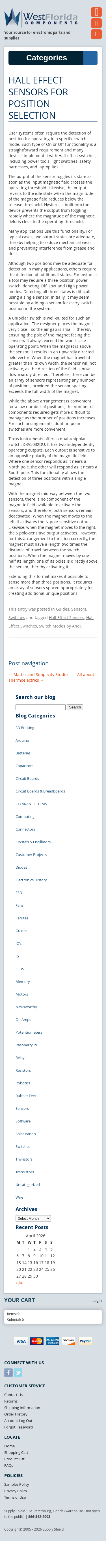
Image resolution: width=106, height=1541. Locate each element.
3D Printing (25, 727)
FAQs (8, 1465)
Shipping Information (22, 1407)
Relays (21, 1057)
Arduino (22, 740)
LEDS (20, 968)
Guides (62, 609)
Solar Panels (26, 1133)
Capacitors (24, 765)
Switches (16, 617)
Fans (19, 905)
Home (9, 1445)
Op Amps (23, 1019)
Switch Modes (52, 626)
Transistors (25, 1171)
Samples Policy (16, 1484)
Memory (23, 981)
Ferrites (22, 918)
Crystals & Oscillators (33, 841)
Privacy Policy (15, 1490)
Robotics (23, 1083)
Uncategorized (28, 1184)
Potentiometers (29, 1032)
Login (97, 1300)
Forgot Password (18, 1427)
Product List (14, 1458)
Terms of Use (15, 1497)
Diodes (21, 867)
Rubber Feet (26, 1095)
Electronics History (31, 879)
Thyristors (24, 1159)
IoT (18, 956)
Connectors (25, 829)
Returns (11, 1401)
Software (23, 1121)
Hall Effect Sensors (66, 617)
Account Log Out (18, 1420)
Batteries (23, 753)
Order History (15, 1414)
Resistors (23, 1070)
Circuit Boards (27, 778)
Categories (62, 58)
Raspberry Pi (26, 1044)
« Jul (19, 1282)
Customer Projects (31, 854)
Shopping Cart (16, 1452)
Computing (25, 816)
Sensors (78, 609)
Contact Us (13, 1394)
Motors (22, 994)
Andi (76, 626)
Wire (19, 1197)
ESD (19, 892)
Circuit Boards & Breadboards (40, 791)
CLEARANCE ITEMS (31, 803)
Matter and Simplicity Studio (38, 674)
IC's (18, 943)
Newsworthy (26, 1006)
